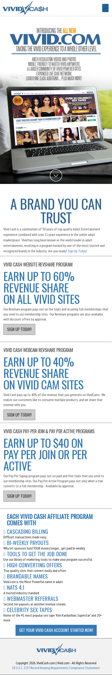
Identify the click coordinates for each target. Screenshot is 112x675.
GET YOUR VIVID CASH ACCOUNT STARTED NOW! (56, 630)
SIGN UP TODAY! (19, 329)
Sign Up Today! (77, 251)
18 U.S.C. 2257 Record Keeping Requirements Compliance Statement (56, 667)
